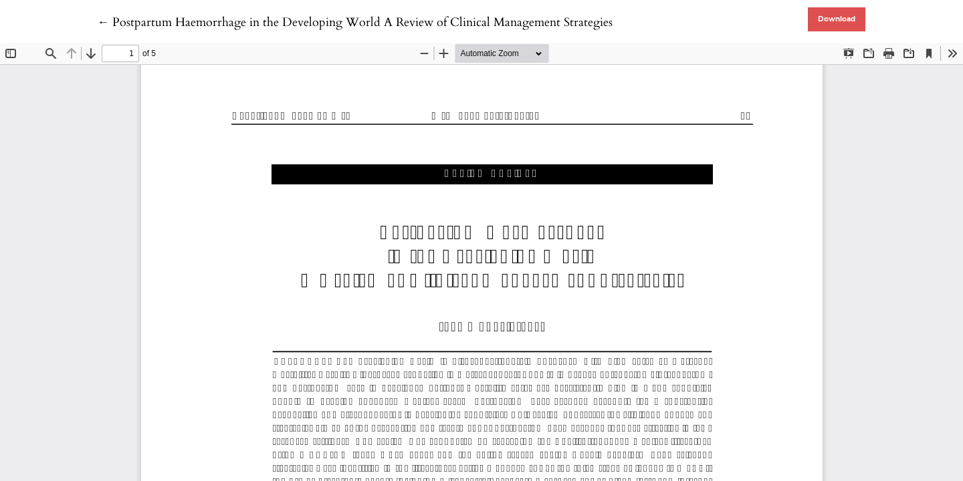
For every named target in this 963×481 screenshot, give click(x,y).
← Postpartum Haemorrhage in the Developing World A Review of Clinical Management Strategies (355, 22)
